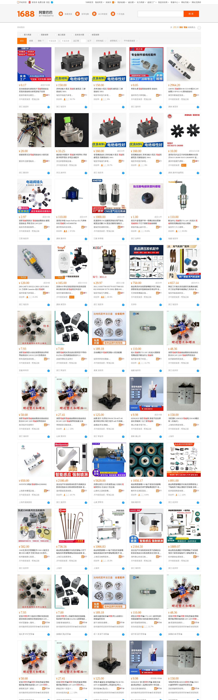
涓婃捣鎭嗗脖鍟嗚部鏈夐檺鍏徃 (176, 688)
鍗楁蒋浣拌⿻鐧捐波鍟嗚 (27, 688)
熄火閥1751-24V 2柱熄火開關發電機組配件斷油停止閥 (145, 353)
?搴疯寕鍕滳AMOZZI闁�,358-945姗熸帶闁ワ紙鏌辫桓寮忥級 (183, 683)
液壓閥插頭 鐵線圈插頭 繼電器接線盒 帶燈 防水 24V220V (34, 222)
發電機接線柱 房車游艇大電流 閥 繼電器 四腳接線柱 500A (109, 156)
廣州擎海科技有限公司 (64, 227)
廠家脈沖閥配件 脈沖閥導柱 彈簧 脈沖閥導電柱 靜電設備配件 (71, 156)
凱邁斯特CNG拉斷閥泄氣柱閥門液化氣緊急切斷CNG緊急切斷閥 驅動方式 (109, 222)
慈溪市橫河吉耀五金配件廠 (27, 95)
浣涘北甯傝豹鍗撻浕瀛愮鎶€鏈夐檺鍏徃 (139, 688)
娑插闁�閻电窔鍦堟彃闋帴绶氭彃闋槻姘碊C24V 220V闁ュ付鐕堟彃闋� (183, 617)
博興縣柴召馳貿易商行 (64, 425)
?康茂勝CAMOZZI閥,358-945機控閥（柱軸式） (183, 419)
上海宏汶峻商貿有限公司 (102, 557)
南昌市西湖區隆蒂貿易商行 (27, 227)
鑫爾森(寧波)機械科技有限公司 (102, 425)
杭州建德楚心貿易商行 (27, 557)
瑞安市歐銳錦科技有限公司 (176, 293)
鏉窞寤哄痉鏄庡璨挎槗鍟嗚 (176, 623)
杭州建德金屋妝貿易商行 (176, 557)
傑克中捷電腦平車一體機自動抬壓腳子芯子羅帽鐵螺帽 (146, 222)
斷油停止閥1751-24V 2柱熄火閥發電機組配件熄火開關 (182, 222)
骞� (47, 622)
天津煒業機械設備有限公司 (139, 293)
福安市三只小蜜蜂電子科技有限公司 (176, 227)
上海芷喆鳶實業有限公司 (64, 557)
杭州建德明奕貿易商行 (176, 359)
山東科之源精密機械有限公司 (102, 491)
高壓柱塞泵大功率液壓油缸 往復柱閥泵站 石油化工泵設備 (109, 485)
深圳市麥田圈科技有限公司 (64, 293)
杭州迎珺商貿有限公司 (176, 491)
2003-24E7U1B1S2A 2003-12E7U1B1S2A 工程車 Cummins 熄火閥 (34, 287)
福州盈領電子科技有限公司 (139, 359)
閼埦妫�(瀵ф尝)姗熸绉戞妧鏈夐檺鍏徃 (102, 688)
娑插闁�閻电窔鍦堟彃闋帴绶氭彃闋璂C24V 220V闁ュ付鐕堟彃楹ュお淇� (71, 683)
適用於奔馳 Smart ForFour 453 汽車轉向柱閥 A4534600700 (71, 222)
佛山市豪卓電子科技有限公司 (139, 425)
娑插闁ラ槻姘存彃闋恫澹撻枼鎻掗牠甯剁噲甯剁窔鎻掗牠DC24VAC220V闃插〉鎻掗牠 (34, 617)
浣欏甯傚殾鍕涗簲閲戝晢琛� (64, 623)
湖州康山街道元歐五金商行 (139, 557)
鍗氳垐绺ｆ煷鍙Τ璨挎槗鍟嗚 (64, 688)
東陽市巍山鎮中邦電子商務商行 (139, 227)
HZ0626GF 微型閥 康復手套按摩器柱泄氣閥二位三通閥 (146, 419)
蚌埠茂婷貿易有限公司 (27, 359)
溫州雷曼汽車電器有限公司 (27, 293)
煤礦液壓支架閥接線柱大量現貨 (34, 155)
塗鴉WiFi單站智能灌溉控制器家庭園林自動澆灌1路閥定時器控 (71, 287)
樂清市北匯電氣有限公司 (27, 161)
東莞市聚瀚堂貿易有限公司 (176, 95)
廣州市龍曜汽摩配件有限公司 (176, 161)
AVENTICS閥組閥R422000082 (33, 484)
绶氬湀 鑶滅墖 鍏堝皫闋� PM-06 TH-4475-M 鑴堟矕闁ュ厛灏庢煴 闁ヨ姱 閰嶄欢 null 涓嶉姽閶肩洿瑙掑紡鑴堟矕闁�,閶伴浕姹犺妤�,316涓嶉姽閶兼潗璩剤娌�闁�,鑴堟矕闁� (109, 683)
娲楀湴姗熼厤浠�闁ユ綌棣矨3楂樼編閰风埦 (108, 617)
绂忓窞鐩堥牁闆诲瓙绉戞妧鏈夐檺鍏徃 (139, 623)
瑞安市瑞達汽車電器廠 (64, 95)
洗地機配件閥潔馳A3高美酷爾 (108, 352)
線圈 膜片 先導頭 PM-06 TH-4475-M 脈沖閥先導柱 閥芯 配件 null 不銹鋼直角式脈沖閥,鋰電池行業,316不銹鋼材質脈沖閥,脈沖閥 (109, 420)
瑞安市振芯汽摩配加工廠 (102, 293)
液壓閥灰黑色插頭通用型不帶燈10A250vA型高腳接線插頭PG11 (71, 353)
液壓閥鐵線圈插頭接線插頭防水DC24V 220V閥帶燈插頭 (183, 353)
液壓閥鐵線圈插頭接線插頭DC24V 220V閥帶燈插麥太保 (71, 419)
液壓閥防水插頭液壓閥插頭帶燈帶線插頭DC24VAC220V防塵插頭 (34, 353)
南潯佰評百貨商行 (26, 425)
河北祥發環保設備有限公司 (64, 161)
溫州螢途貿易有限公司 (64, 491)
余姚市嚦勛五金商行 (64, 359)
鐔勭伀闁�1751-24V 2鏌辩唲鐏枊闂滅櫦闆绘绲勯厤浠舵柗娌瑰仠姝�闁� (146, 617)
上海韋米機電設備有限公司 (27, 491)
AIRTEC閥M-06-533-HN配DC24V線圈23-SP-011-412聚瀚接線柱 (183, 90)
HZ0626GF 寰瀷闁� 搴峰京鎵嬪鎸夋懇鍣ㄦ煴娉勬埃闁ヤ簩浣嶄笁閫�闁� (146, 683)
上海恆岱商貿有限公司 (176, 425)
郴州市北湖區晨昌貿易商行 (139, 491)
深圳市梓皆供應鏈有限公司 (102, 359)
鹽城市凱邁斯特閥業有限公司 (102, 227)
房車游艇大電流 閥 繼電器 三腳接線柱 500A (70, 90)
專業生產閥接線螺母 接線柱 (144, 89)
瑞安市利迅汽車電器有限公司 (102, 95)
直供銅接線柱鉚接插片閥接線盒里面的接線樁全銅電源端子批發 (34, 90)
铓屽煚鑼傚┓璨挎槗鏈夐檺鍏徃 (27, 623)
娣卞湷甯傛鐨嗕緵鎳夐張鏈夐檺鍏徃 (102, 623)
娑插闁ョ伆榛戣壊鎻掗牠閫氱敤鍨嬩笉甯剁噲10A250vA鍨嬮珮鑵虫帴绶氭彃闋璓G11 (71, 617)
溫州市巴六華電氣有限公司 (139, 95)
